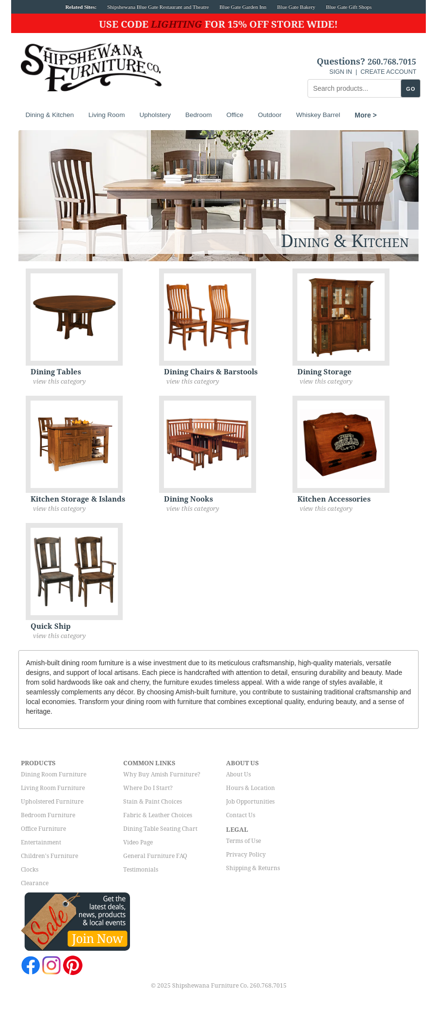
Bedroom (198, 114)
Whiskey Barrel (318, 114)
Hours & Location (250, 788)
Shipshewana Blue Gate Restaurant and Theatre (158, 7)
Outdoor (270, 114)
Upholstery (155, 114)
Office (235, 114)
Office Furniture (43, 828)
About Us (238, 774)
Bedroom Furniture (48, 815)
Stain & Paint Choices (152, 801)
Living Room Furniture (53, 788)
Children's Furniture (49, 856)
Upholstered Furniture (52, 801)
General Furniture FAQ (155, 856)
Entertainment (41, 842)
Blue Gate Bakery (296, 7)
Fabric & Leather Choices (157, 815)
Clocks (29, 869)
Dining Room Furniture (53, 774)
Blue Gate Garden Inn (243, 7)
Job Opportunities (250, 801)
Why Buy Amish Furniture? (161, 774)
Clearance (35, 883)
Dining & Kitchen (50, 114)
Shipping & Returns (253, 868)
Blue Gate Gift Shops (349, 7)
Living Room (106, 114)
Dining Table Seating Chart (160, 828)
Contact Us (240, 815)
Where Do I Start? (148, 788)
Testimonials (140, 869)
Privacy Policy (246, 854)
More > (366, 115)
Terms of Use (243, 841)
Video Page (138, 842)
